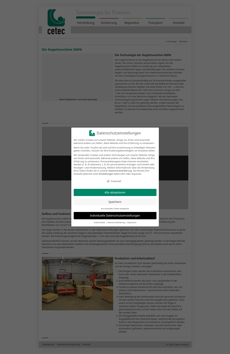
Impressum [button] (131, 222)
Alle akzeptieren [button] (115, 192)
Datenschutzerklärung (120, 170)
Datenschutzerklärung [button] (116, 222)
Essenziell (114, 181)
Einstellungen (106, 173)
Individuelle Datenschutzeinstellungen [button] (115, 215)
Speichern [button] (115, 202)
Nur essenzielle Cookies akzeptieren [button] (115, 208)
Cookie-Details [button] (99, 222)
